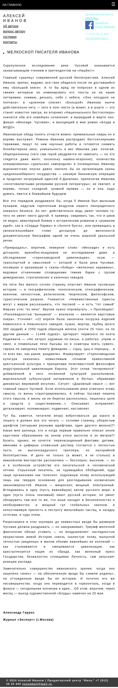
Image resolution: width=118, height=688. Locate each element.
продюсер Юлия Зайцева (105, 25)
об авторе (10, 26)
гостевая (9, 37)
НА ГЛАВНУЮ (12, 4)
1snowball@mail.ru (96, 38)
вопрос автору (14, 31)
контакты (10, 42)
